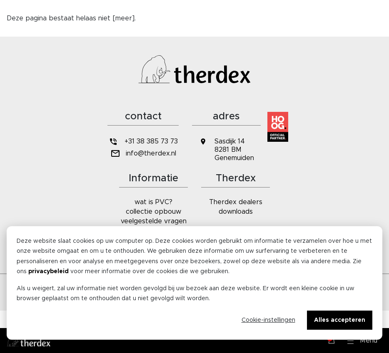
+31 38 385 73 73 (142, 141)
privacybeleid (48, 271)
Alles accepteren (339, 320)
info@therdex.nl (143, 153)
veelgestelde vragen (154, 221)
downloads (236, 211)
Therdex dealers (235, 202)
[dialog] (194, 283)
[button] (362, 340)
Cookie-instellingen (268, 320)
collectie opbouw (153, 211)
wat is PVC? (153, 202)
